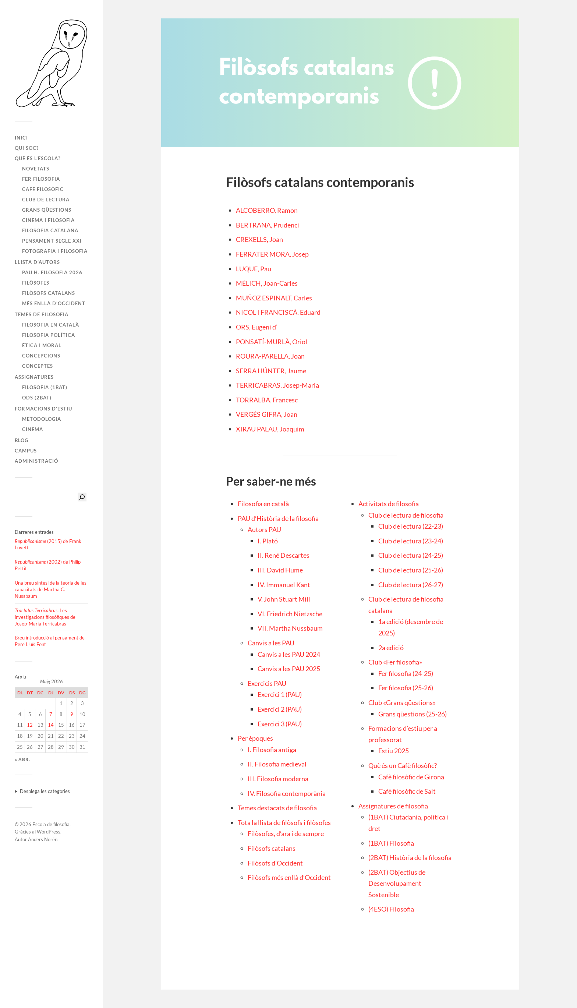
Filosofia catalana (50, 230)
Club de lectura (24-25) (410, 555)
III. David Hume (280, 570)
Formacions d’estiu (43, 409)
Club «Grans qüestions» (402, 702)
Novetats (35, 169)
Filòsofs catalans (48, 293)
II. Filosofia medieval (277, 764)
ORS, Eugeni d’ (256, 327)
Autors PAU (264, 529)
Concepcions (41, 356)
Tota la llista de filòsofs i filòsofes (284, 822)
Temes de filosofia (41, 314)
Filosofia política (48, 335)
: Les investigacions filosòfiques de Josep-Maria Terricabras (45, 617)
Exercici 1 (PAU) (280, 694)
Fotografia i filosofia (55, 251)
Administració (36, 461)
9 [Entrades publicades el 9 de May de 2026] (71, 714)
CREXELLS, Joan (259, 239)
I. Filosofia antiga (272, 750)
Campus (26, 451)
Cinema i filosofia (48, 220)
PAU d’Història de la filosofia (278, 518)
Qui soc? (27, 148)
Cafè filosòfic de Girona (411, 777)
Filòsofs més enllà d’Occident (289, 877)
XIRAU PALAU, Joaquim (270, 429)
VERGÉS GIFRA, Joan (266, 414)
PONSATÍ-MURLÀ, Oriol (271, 342)
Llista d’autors (37, 262)
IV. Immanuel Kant (284, 585)
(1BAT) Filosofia (391, 843)
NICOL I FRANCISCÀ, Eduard (278, 312)
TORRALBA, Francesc (267, 400)
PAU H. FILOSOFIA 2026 (52, 272)
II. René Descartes (283, 555)
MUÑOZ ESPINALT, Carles (274, 298)
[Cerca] (82, 497)
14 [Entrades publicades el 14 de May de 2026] (51, 725)
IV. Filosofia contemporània (287, 793)
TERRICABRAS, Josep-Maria (277, 385)
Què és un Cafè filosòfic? (402, 765)
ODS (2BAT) (37, 398)
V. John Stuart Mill (284, 599)
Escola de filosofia (51, 824)
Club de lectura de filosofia (405, 515)
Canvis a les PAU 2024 (289, 654)
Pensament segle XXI (52, 241)
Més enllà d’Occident (53, 303)
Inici (21, 138)
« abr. (22, 759)
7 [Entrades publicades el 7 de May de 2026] (50, 714)
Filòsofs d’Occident (275, 863)
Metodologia (41, 419)
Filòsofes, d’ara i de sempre (286, 833)
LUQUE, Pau (253, 269)
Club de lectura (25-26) (410, 570)
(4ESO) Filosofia (391, 909)
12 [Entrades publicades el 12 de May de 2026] (30, 725)
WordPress (48, 832)
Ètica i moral (41, 345)
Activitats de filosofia (388, 504)
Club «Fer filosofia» (395, 662)
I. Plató (268, 541)
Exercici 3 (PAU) (280, 724)
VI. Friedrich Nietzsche (290, 614)
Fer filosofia (41, 179)
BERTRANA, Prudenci (267, 225)
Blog (21, 440)
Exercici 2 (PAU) (280, 709)
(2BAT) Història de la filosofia (410, 857)
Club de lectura (46, 199)
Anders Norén (42, 839)
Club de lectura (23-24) (410, 541)
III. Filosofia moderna (278, 779)
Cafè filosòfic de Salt (407, 791)
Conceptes (37, 366)
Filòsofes (35, 283)
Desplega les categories (45, 791)
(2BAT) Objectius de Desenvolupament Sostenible (396, 883)
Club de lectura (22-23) (410, 526)
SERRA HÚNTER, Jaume (271, 371)
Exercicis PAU (267, 683)
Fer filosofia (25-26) (405, 688)
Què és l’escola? (37, 158)
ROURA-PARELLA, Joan (270, 356)
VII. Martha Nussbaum (290, 628)
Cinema (32, 429)
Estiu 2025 (393, 751)
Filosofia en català (50, 325)
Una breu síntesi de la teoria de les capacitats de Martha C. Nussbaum (50, 589)
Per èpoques (255, 738)
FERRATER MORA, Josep (272, 254)
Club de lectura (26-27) (410, 585)
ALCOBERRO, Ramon (267, 210)
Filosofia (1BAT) (44, 387)
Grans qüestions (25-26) (412, 714)
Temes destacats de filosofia (277, 808)
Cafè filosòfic (43, 189)
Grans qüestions (46, 210)
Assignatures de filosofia (393, 806)
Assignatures (34, 377)
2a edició (391, 648)
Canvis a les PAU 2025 (289, 669)
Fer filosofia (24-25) (405, 673)
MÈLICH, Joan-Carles (267, 283)
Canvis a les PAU (271, 643)
